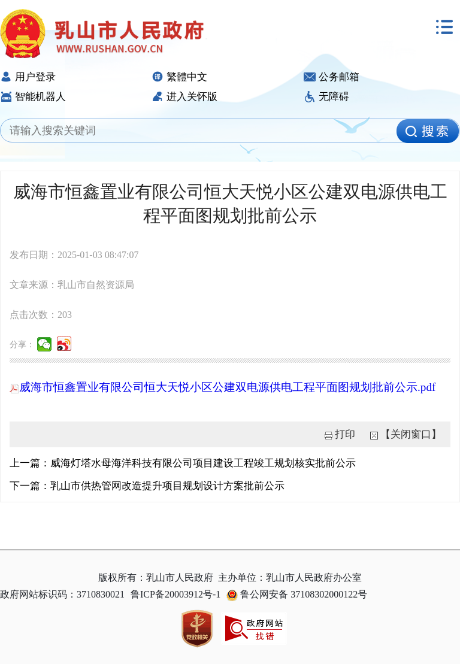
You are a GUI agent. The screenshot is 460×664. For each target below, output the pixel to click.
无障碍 (326, 96)
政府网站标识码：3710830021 (62, 594)
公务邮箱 (331, 77)
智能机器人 (33, 96)
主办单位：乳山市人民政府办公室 (290, 577)
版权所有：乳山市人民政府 (155, 577)
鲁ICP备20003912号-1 (175, 594)
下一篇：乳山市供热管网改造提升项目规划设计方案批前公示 (147, 486)
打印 (345, 434)
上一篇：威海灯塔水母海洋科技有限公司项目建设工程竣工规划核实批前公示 (183, 463)
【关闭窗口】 (410, 434)
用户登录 (28, 77)
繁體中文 (179, 77)
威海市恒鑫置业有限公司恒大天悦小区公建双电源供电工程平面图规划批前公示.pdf (222, 387)
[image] (428, 131)
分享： (22, 344)
